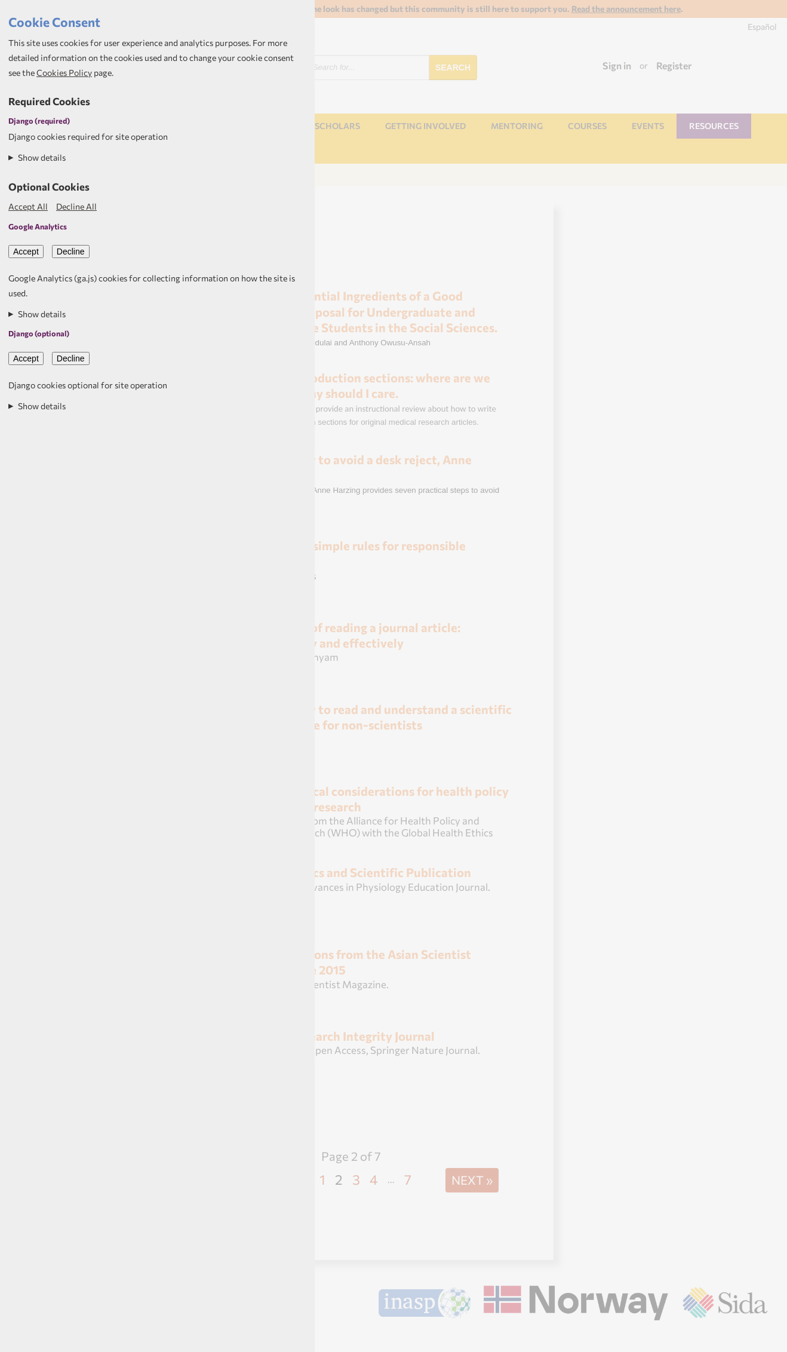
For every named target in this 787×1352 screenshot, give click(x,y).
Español (762, 27)
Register (674, 65)
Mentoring (517, 126)
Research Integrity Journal (362, 1035)
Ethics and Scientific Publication (380, 871)
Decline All (76, 206)
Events (648, 126)
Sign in (616, 65)
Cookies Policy (64, 73)
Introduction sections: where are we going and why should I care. (366, 385)
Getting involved (425, 126)
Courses (587, 126)
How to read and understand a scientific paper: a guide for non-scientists (377, 716)
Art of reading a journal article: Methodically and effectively (351, 635)
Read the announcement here (626, 9)
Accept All (28, 206)
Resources (714, 126)
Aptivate (757, 1337)
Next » (472, 1179)
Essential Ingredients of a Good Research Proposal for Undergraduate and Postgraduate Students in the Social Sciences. (369, 311)
